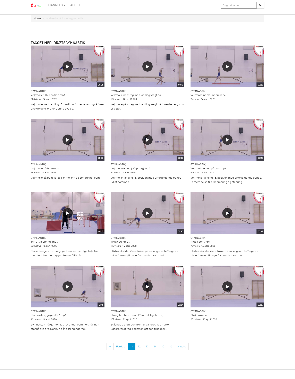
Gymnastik (38, 91)
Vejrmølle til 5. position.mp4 (48, 95)
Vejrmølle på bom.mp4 (45, 168)
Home (37, 18)
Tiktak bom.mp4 (200, 242)
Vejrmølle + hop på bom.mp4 (208, 168)
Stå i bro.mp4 (199, 315)
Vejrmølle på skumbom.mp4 (208, 95)
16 (170, 346)
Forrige (120, 346)
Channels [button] (56, 5)
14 (155, 346)
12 (139, 346)
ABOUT (75, 5)
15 (162, 346)
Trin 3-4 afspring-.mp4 (44, 242)
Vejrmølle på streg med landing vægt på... (136, 95)
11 (131, 346)
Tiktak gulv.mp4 (120, 242)
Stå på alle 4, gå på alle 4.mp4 (48, 315)
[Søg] (260, 5)
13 (147, 346)
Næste (181, 346)
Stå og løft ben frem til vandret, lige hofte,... (137, 315)
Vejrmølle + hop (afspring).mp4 (130, 168)
